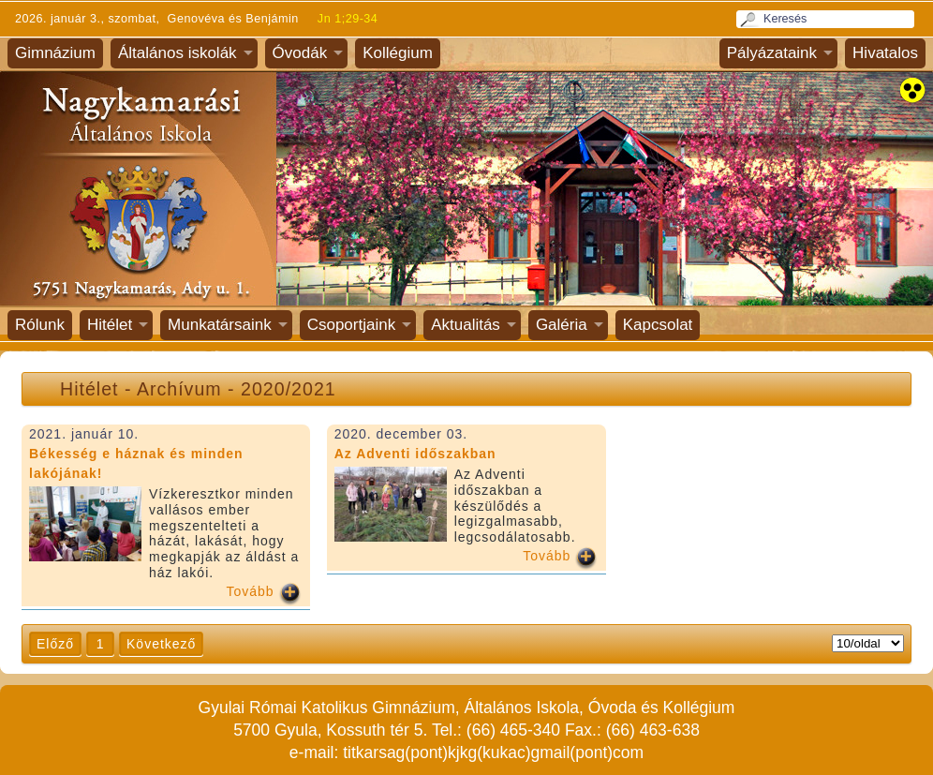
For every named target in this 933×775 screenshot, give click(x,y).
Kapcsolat (658, 325)
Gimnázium (55, 53)
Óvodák (300, 53)
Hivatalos (885, 53)
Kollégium (398, 53)
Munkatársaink (220, 325)
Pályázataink (772, 53)
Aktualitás (465, 325)
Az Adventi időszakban (415, 453)
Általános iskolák (177, 53)
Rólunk (40, 325)
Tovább (250, 591)
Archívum (179, 389)
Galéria (561, 325)
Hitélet (109, 325)
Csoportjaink (351, 325)
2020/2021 (288, 389)
